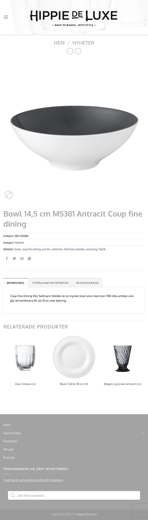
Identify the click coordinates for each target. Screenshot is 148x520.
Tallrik (102, 249)
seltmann (57, 249)
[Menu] (5, 17)
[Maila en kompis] (21, 258)
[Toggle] (143, 433)
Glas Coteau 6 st (25, 384)
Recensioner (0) (87, 283)
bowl (17, 249)
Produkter (10, 441)
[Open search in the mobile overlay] (74, 495)
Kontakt (9, 457)
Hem (59, 43)
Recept (8, 449)
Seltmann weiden (74, 249)
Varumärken (12, 433)
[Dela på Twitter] (14, 258)
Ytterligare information (50, 283)
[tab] (15, 282)
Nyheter (83, 43)
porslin (46, 249)
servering (91, 249)
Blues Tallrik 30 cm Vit (74, 384)
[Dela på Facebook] (7, 258)
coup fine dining (31, 249)
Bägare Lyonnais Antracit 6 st (122, 384)
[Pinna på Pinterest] (29, 258)
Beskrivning (15, 283)
